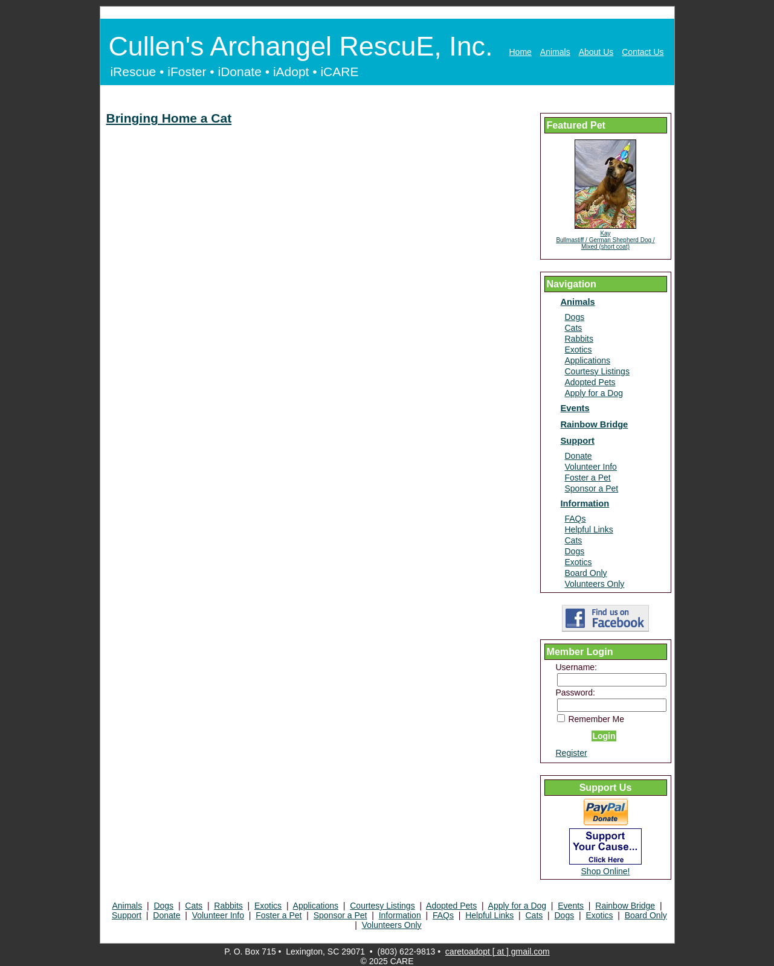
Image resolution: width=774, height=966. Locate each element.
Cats (573, 328)
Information (585, 503)
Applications (588, 360)
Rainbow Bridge (594, 424)
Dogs (575, 317)
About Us (596, 52)
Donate (578, 456)
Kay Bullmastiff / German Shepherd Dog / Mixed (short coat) (605, 240)
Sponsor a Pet (592, 488)
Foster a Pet (588, 477)
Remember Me (590, 719)
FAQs (575, 518)
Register (571, 753)
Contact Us (642, 52)
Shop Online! (605, 871)
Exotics (578, 349)
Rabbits (579, 339)
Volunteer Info (591, 467)
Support (578, 441)
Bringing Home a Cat (169, 118)
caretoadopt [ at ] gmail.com (497, 951)
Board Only (586, 573)
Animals (555, 52)
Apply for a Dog (594, 393)
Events (575, 408)
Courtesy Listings (597, 371)
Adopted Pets (590, 382)
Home (520, 52)
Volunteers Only (595, 584)
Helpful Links (589, 529)
